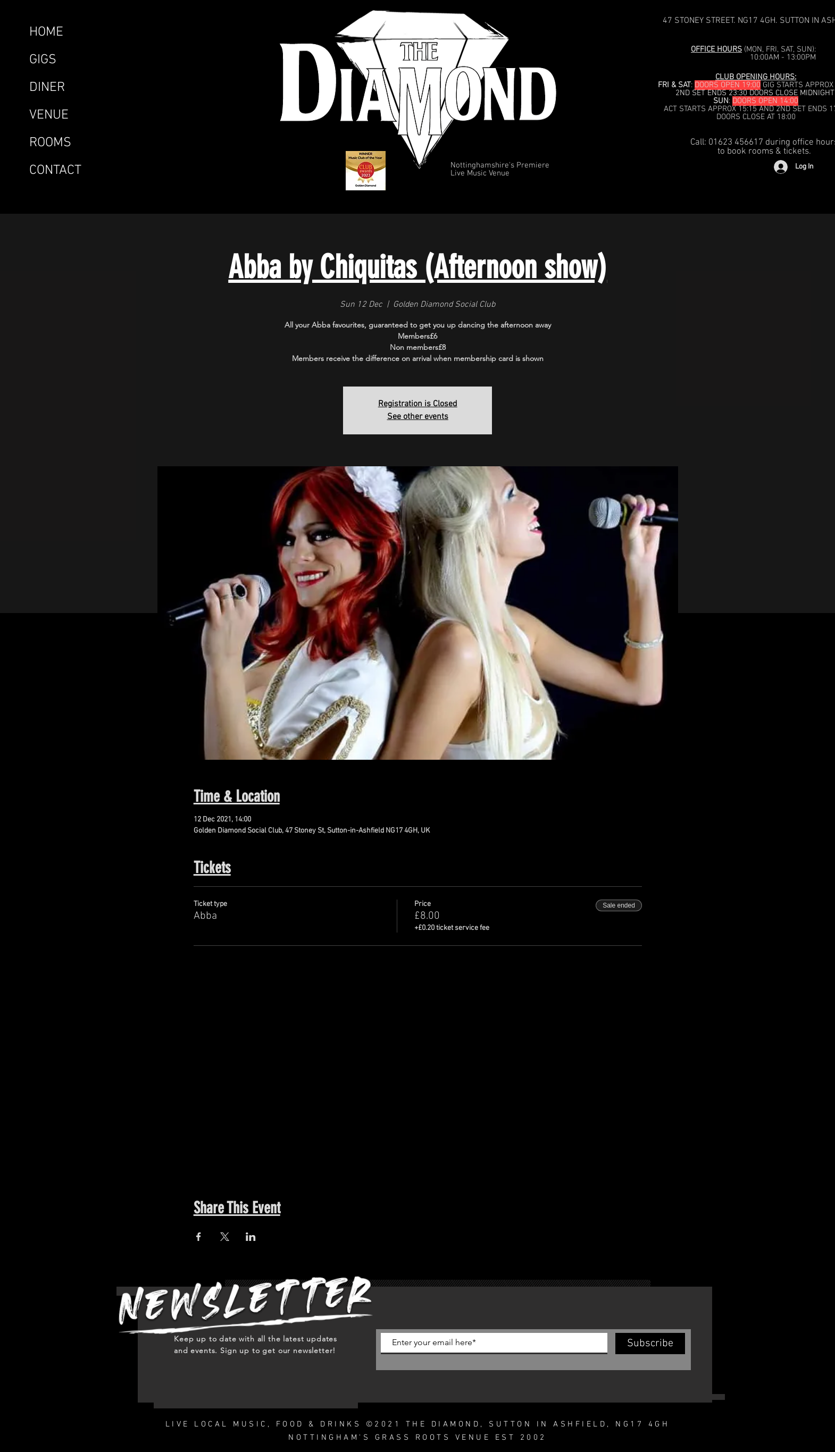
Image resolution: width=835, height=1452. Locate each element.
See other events (417, 417)
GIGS (42, 60)
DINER (47, 88)
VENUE (49, 115)
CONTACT (55, 171)
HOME (46, 32)
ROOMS (50, 143)
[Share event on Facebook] (199, 1236)
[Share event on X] (225, 1236)
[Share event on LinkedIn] (251, 1236)
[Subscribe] (650, 1343)
